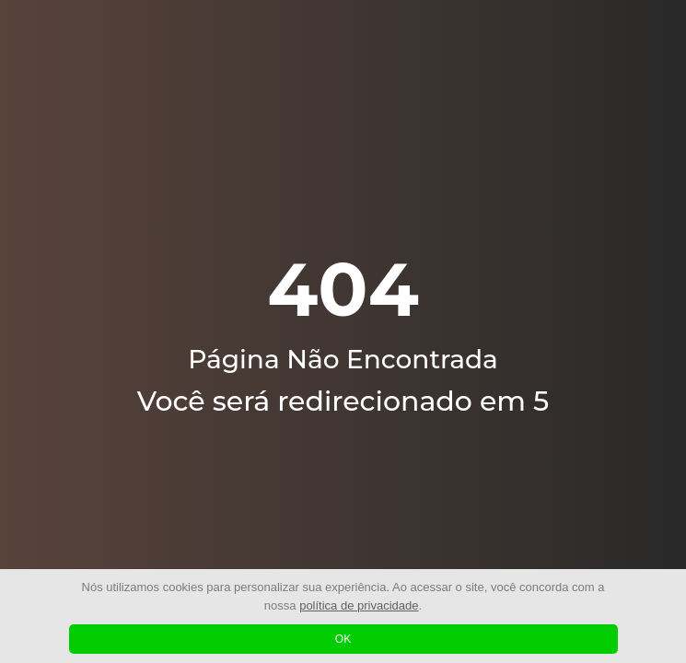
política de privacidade (358, 605)
